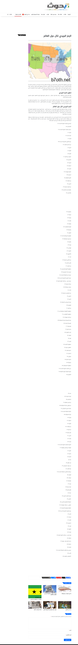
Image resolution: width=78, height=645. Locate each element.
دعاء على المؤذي (68, 609)
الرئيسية (69, 14)
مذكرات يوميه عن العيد (38, 609)
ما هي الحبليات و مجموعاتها (66, 593)
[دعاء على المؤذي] (64, 605)
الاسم (70, 630)
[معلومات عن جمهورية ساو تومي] (35, 591)
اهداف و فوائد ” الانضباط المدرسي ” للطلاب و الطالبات (50, 594)
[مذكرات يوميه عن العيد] (35, 605)
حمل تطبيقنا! (18, 14)
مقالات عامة (60, 14)
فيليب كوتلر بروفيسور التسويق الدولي (49, 609)
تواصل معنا (43, 14)
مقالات (65, 14)
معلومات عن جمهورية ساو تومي (36, 599)
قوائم (48, 14)
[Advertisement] (39, 25)
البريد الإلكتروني (68, 635)
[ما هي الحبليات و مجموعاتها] (64, 589)
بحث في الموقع (26, 14)
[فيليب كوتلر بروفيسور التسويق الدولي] (49, 605)
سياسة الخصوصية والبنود (35, 14)
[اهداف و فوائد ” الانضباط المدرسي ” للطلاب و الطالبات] (49, 589)
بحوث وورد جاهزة (53, 14)
